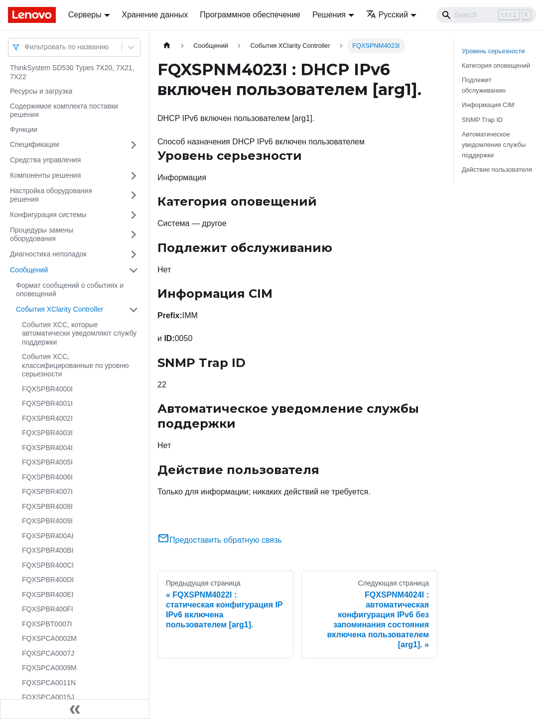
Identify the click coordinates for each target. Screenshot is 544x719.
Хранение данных (155, 14)
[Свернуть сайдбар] (74, 709)
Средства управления (45, 160)
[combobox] (25, 47)
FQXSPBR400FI (47, 609)
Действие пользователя (497, 169)
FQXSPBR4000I (47, 389)
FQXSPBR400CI (48, 565)
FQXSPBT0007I (47, 624)
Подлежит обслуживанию (484, 85)
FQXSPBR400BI (48, 550)
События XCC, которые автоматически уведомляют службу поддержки (79, 333)
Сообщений (29, 270)
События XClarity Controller (59, 309)
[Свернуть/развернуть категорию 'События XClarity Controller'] (133, 310)
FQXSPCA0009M (49, 668)
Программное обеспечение (250, 14)
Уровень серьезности (493, 51)
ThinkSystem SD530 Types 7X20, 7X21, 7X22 (72, 72)
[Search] (486, 15)
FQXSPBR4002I (47, 418)
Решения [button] (329, 14)
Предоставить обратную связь (219, 540)
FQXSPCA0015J (48, 697)
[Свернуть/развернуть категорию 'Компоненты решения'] (133, 176)
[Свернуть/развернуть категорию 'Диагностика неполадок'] (133, 254)
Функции (23, 129)
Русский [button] (387, 14)
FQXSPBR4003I (47, 433)
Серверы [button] (85, 14)
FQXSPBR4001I (47, 403)
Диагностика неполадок (48, 254)
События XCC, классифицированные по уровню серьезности (75, 365)
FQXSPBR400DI (48, 580)
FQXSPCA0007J (48, 653)
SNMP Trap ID (482, 119)
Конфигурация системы (48, 215)
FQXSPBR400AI (48, 536)
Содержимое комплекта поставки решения (64, 110)
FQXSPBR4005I (47, 462)
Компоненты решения (45, 175)
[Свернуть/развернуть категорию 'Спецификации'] (133, 145)
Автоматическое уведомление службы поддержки (494, 144)
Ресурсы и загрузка (41, 91)
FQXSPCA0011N (49, 683)
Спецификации (34, 144)
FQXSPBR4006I (47, 477)
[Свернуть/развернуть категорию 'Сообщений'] (133, 270)
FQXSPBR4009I (47, 521)
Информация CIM (488, 105)
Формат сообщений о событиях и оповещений (70, 289)
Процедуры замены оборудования (41, 234)
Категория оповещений (496, 65)
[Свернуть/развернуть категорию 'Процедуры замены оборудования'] (133, 234)
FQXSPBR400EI (48, 595)
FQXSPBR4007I (47, 491)
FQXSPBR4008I (47, 506)
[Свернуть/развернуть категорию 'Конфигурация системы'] (133, 215)
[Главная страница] (166, 45)
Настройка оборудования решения (51, 195)
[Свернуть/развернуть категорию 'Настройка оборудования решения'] (133, 195)
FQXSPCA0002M (49, 638)
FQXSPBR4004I (47, 448)
